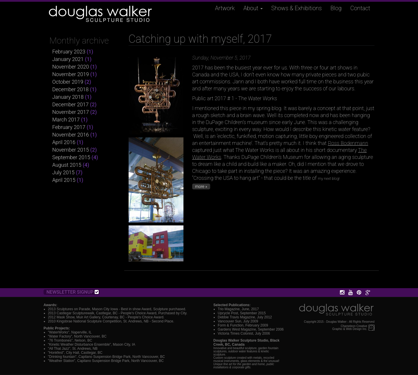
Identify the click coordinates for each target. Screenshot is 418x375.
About (253, 8)
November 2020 (70, 67)
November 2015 (70, 150)
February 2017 (68, 127)
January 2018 (68, 97)
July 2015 (63, 172)
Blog (336, 8)
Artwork (225, 8)
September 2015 (71, 157)
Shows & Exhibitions (296, 8)
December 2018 (70, 89)
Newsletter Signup (72, 292)
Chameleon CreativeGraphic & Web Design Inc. (349, 328)
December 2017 (70, 104)
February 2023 (68, 52)
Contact (360, 8)
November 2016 (70, 135)
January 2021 (68, 59)
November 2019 (70, 74)
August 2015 (66, 165)
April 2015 (63, 180)
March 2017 (66, 119)
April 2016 (63, 142)
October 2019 (67, 82)
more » (201, 186)
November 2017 (70, 112)
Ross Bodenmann (348, 143)
